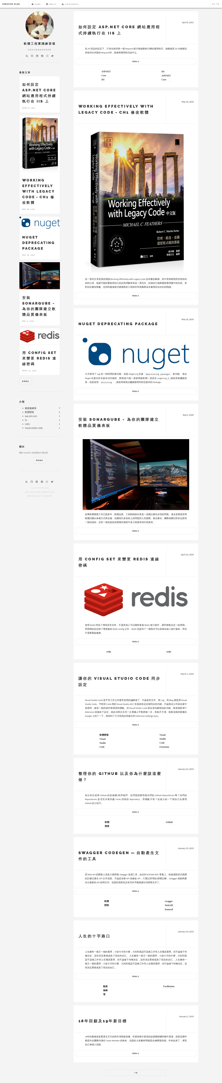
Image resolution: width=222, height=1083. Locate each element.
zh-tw (216, 4)
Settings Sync (151, 715)
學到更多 (39, 460)
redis (108, 652)
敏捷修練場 (105, 990)
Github (169, 822)
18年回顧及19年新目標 (102, 1021)
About (51, 4)
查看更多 (25, 381)
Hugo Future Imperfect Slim (41, 492)
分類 (22, 401)
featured (169, 909)
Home (36, 4)
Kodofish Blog (11, 4)
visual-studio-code (34, 427)
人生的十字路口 (94, 936)
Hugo (46, 496)
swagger (169, 901)
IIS (103, 79)
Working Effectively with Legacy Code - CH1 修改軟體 (38, 191)
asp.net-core (31, 416)
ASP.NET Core (106, 73)
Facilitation (168, 986)
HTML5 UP (36, 496)
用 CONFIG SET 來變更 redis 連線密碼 (39, 358)
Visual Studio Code (103, 743)
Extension (164, 747)
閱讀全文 (135, 61)
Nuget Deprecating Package (118, 324)
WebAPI (169, 905)
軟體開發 (104, 735)
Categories (70, 4)
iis (26, 420)
